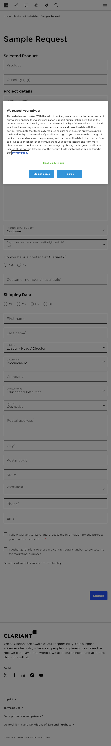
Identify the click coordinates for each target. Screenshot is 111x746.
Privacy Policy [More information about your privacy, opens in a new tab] (20, 152)
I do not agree (41, 174)
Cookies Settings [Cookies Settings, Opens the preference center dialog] (53, 163)
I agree (69, 174)
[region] (55, 142)
